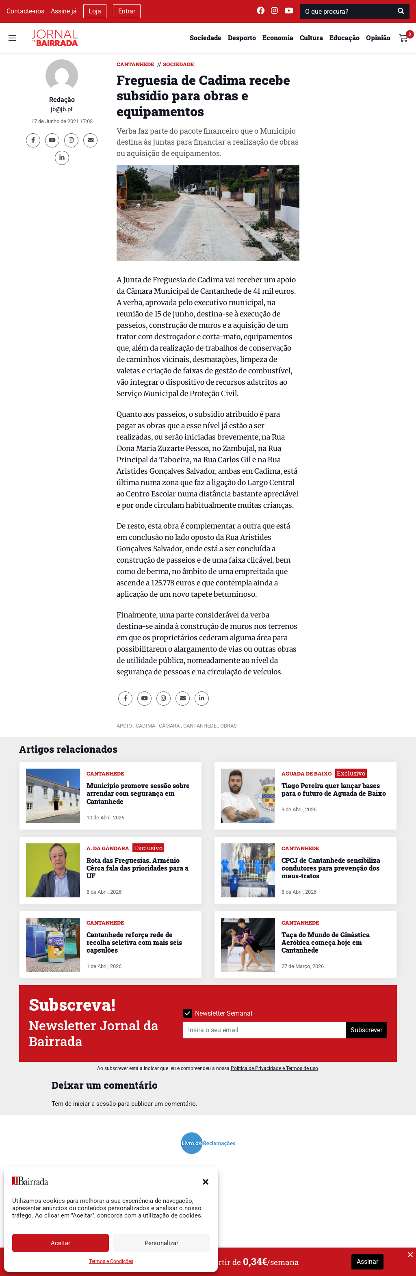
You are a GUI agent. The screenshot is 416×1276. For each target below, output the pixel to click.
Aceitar (60, 1243)
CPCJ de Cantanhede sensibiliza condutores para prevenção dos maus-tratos (331, 868)
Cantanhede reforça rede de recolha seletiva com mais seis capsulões (134, 942)
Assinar (367, 1261)
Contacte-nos (25, 11)
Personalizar (161, 1243)
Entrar (126, 11)
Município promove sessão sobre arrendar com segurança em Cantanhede (138, 793)
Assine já (64, 11)
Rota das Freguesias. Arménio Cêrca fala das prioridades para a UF (137, 868)
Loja (95, 11)
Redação (62, 100)
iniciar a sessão (94, 1103)
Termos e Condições (111, 1261)
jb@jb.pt (62, 109)
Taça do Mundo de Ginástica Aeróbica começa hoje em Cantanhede (326, 942)
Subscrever (366, 1030)
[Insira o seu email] (264, 1030)
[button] (206, 1181)
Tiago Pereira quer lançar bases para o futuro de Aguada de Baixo (334, 789)
